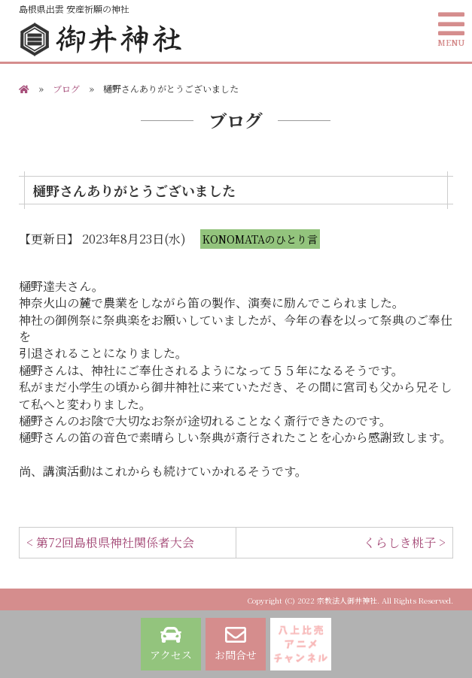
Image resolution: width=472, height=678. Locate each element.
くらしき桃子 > (405, 542)
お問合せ (236, 643)
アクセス (171, 643)
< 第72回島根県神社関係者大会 (110, 542)
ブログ (66, 88)
